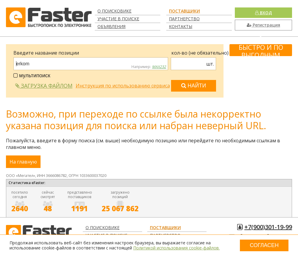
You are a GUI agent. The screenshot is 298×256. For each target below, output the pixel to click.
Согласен (264, 245)
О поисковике (114, 11)
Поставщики (184, 11)
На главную (23, 161)
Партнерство (184, 18)
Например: (148, 67)
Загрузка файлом (43, 85)
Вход (263, 13)
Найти (193, 86)
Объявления (111, 26)
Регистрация (263, 25)
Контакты (180, 26)
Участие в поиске (118, 18)
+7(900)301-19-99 (268, 227)
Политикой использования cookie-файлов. (176, 248)
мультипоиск (31, 75)
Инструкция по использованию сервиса (123, 85)
